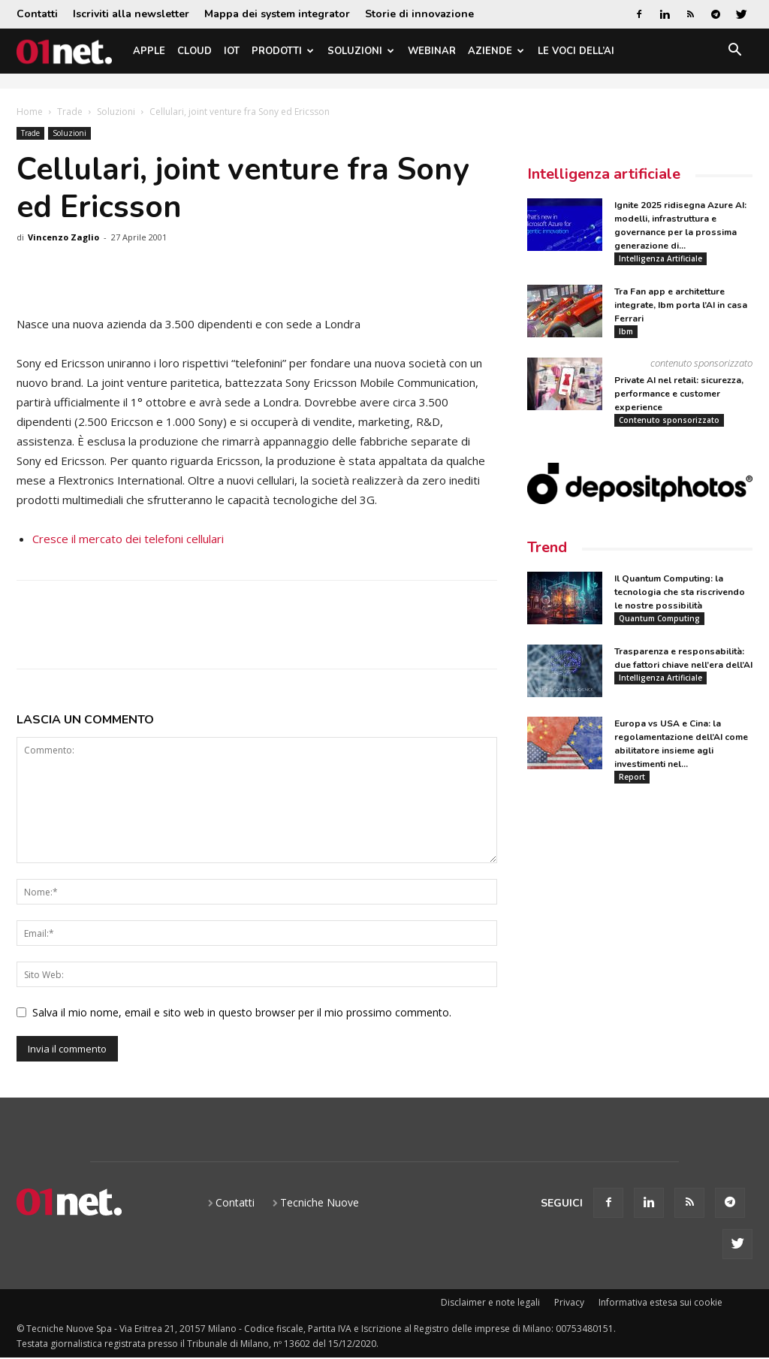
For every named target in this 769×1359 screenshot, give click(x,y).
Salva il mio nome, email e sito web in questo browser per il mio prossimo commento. (241, 1012)
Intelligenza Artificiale (660, 258)
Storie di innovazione (419, 14)
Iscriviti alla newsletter (131, 14)
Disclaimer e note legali (490, 1302)
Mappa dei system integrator (277, 14)
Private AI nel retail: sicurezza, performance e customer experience (678, 393)
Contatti (37, 14)
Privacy (569, 1302)
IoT (232, 51)
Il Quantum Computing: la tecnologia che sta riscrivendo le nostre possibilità (679, 592)
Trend (547, 547)
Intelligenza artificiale (603, 174)
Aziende (496, 51)
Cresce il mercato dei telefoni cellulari (128, 538)
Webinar (432, 51)
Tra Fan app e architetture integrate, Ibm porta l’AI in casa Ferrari (680, 305)
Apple (149, 51)
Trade (70, 111)
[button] (734, 52)
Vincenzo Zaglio (63, 237)
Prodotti (283, 51)
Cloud (194, 51)
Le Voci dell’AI (576, 51)
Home (30, 111)
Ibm (626, 331)
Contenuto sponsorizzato (669, 420)
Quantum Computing (659, 618)
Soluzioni (360, 51)
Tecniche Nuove (319, 1202)
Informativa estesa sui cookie (660, 1302)
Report (632, 777)
